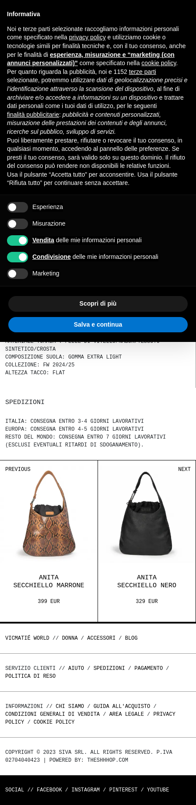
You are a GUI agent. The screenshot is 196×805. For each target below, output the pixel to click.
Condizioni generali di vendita (52, 714)
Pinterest (123, 790)
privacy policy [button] (87, 37)
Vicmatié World (27, 638)
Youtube (158, 790)
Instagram (85, 790)
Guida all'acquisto (122, 706)
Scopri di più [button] (98, 303)
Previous (18, 469)
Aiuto (76, 668)
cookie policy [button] (158, 62)
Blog (131, 638)
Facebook (49, 790)
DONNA (70, 638)
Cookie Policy (54, 722)
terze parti (142, 71)
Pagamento (148, 668)
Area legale (126, 714)
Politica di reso (30, 676)
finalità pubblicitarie (33, 114)
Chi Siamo (70, 706)
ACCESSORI (101, 638)
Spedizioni (109, 668)
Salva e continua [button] (98, 324)
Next (184, 469)
